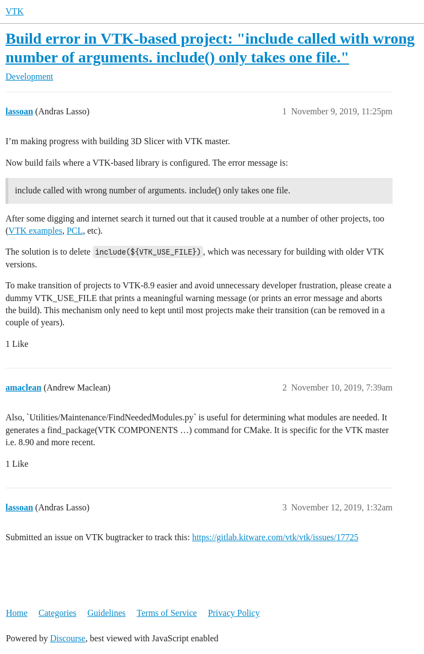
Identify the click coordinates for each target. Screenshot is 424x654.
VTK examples (35, 230)
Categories (57, 613)
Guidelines (106, 613)
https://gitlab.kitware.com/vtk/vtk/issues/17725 (275, 537)
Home (17, 613)
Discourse (68, 638)
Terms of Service (167, 613)
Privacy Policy (234, 613)
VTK (15, 11)
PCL (75, 230)
